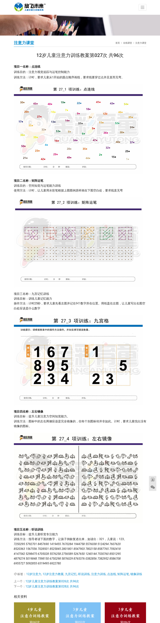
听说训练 (84, 574)
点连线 (111, 574)
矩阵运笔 (123, 574)
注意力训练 (98, 574)
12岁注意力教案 (53, 574)
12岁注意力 (33, 574)
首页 (117, 43)
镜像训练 (136, 574)
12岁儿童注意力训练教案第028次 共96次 (52, 586)
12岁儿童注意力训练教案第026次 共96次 (52, 581)
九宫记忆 (71, 574)
